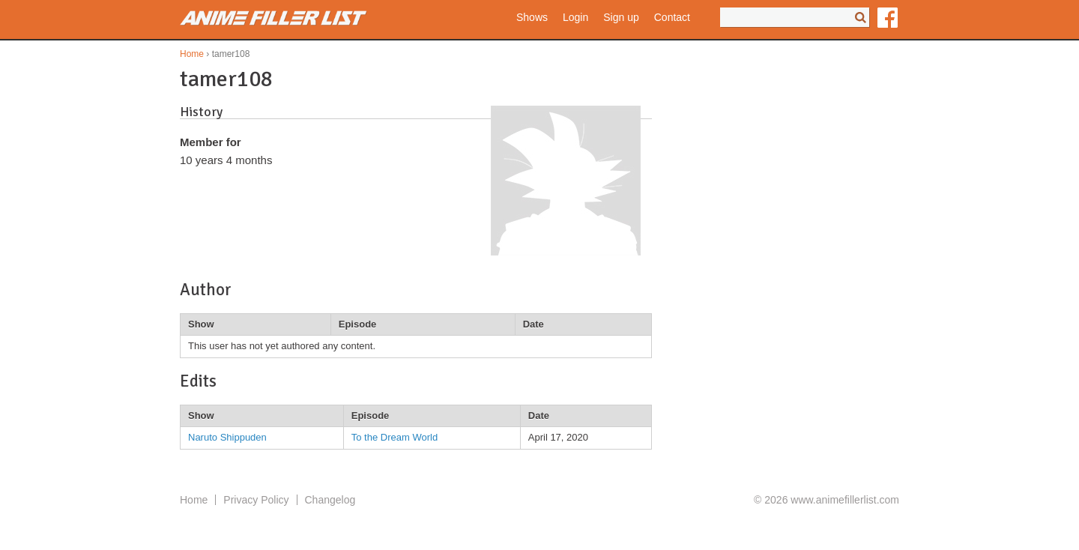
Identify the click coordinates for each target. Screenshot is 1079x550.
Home (192, 54)
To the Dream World (394, 437)
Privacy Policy (255, 500)
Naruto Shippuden (227, 437)
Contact (672, 17)
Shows (532, 17)
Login (575, 17)
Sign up (620, 17)
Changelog (330, 500)
